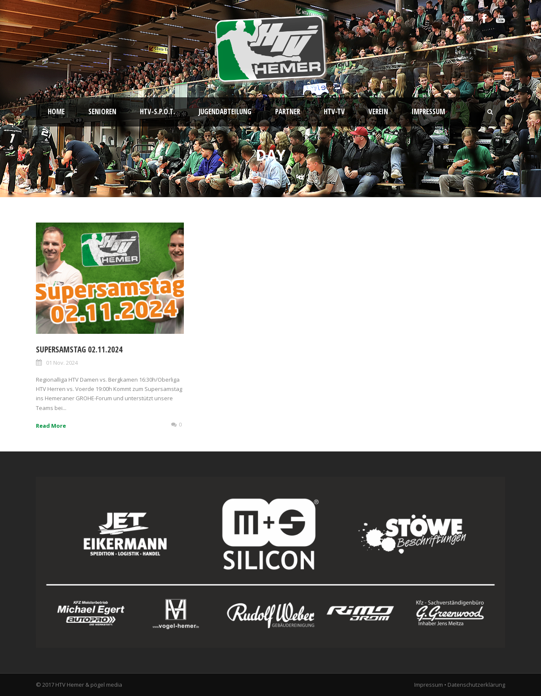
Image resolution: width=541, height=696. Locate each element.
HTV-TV (334, 111)
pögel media (106, 684)
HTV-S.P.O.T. (157, 111)
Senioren (102, 111)
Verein (378, 111)
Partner (287, 111)
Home (56, 111)
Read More (51, 425)
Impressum (428, 111)
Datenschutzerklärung (476, 684)
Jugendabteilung (225, 111)
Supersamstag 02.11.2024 (79, 349)
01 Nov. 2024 (62, 362)
